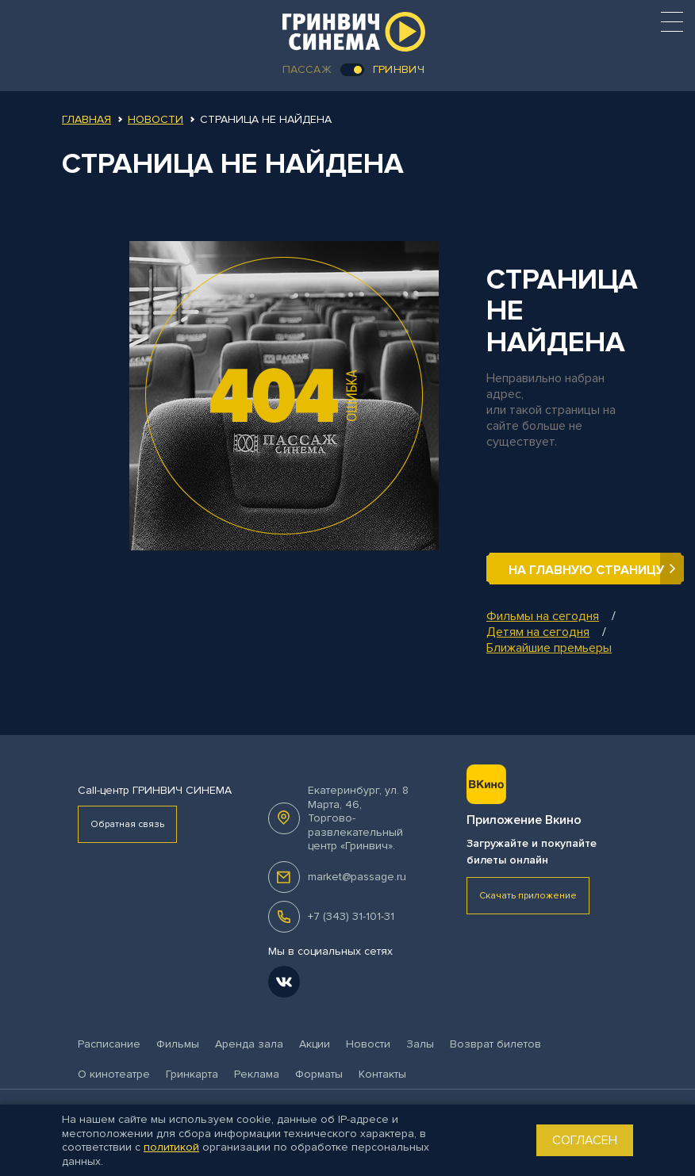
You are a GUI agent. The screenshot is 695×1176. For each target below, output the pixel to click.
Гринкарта (192, 1074)
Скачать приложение (528, 896)
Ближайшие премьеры (549, 648)
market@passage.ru (357, 876)
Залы (420, 1044)
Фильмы (177, 1044)
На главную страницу (586, 570)
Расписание (109, 1044)
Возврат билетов (495, 1044)
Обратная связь (127, 824)
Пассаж (307, 69)
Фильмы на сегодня (542, 616)
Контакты (382, 1074)
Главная (86, 119)
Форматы (319, 1074)
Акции (314, 1044)
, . (358, 817)
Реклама (256, 1074)
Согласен (584, 1140)
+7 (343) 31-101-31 (351, 916)
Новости (155, 119)
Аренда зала (249, 1044)
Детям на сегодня (537, 632)
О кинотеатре (114, 1074)
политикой (171, 1147)
